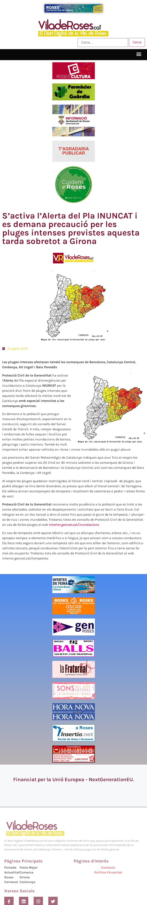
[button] (139, 54)
